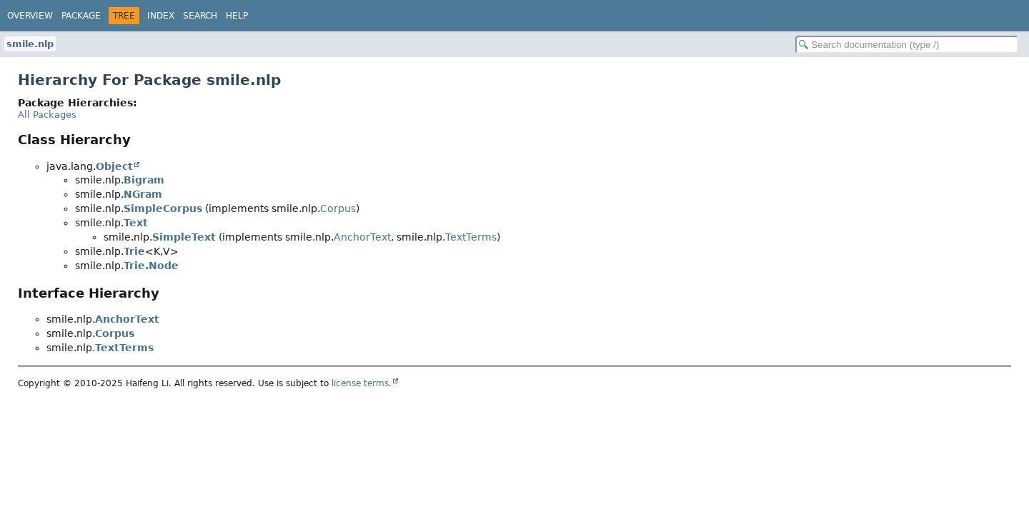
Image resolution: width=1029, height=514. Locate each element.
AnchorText (362, 237)
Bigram (144, 180)
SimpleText (184, 237)
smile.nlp (30, 44)
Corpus (338, 208)
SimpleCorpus (163, 208)
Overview (30, 16)
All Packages (47, 114)
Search (200, 16)
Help (237, 16)
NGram (143, 194)
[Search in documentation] (906, 45)
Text (136, 222)
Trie (134, 251)
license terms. (362, 383)
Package (81, 16)
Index (160, 16)
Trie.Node (151, 265)
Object (114, 166)
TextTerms (471, 237)
